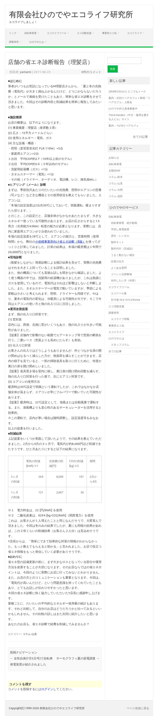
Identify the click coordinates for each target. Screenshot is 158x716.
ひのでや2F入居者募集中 (123, 108)
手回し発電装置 (120, 229)
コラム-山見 (30, 634)
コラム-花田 (116, 196)
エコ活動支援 (84, 33)
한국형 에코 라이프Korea (125, 299)
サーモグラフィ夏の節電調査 (77, 658)
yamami (25, 72)
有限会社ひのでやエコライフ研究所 (71, 14)
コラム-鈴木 (116, 176)
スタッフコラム (120, 344)
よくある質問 (119, 267)
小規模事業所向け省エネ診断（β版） (60, 241)
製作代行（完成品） (122, 248)
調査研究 (14, 42)
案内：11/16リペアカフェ (124, 125)
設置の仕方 (117, 261)
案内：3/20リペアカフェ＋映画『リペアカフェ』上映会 (129, 99)
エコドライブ (134, 33)
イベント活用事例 (121, 274)
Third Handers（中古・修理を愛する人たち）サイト (129, 117)
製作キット (117, 242)
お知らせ (114, 157)
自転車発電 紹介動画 (124, 222)
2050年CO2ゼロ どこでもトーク (127, 91)
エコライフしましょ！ (23, 21)
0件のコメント (91, 72)
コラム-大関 (116, 189)
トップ (12, 33)
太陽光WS (114, 170)
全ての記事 (140, 136)
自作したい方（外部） (124, 280)
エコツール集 (119, 293)
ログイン (47, 689)
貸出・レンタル (120, 235)
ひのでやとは (36, 42)
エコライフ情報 (120, 318)
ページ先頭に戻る (138, 708)
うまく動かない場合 (122, 255)
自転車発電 (30, 33)
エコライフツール (56, 33)
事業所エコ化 (109, 33)
